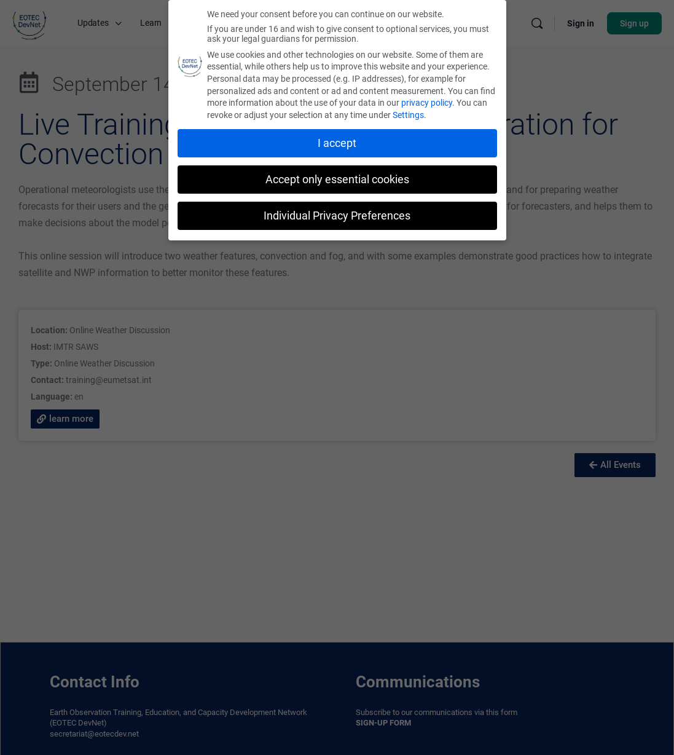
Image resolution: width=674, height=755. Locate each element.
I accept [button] (337, 143)
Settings (408, 115)
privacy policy (426, 103)
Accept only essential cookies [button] (337, 179)
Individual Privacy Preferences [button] (337, 216)
